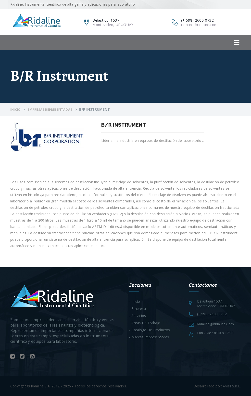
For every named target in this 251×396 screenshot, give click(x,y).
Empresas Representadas (50, 109)
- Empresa (137, 308)
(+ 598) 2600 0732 (212, 314)
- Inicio (134, 301)
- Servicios (137, 315)
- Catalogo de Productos (149, 330)
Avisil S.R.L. (232, 386)
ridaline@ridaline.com (199, 24)
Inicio (15, 109)
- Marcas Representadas (149, 337)
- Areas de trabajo (145, 322)
